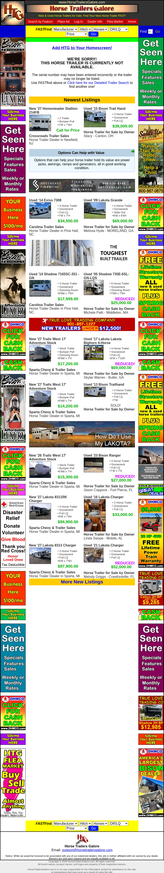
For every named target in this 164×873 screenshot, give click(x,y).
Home (132, 21)
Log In (78, 21)
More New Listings (82, 581)
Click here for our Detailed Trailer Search (98, 83)
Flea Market (115, 21)
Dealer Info (95, 21)
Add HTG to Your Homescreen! (82, 47)
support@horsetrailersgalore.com (87, 850)
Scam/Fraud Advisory (82, 39)
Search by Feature (40, 21)
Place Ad (63, 21)
